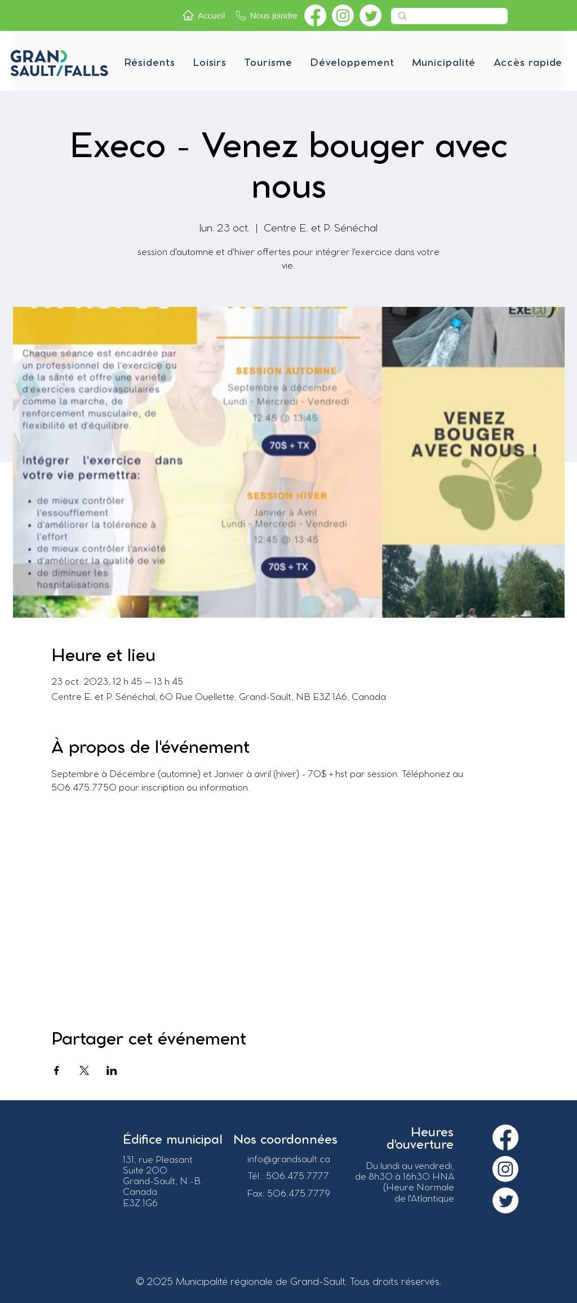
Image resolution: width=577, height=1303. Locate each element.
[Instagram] (343, 15)
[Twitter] (370, 15)
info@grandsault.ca (288, 1159)
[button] (149, 63)
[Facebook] (315, 15)
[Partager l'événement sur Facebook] (56, 1070)
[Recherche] (448, 19)
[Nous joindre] (267, 15)
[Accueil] (205, 15)
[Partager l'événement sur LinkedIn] (111, 1070)
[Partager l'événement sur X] (84, 1070)
